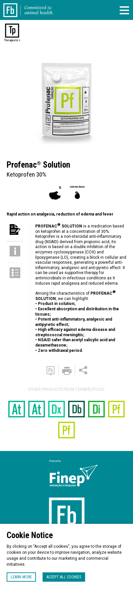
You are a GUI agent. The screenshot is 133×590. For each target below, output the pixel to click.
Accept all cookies (64, 577)
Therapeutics (12, 40)
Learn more (21, 577)
